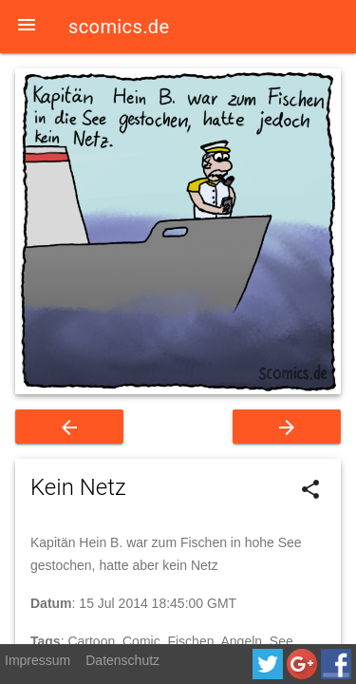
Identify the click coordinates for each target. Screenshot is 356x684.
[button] (26, 26)
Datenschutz (122, 660)
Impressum (37, 660)
